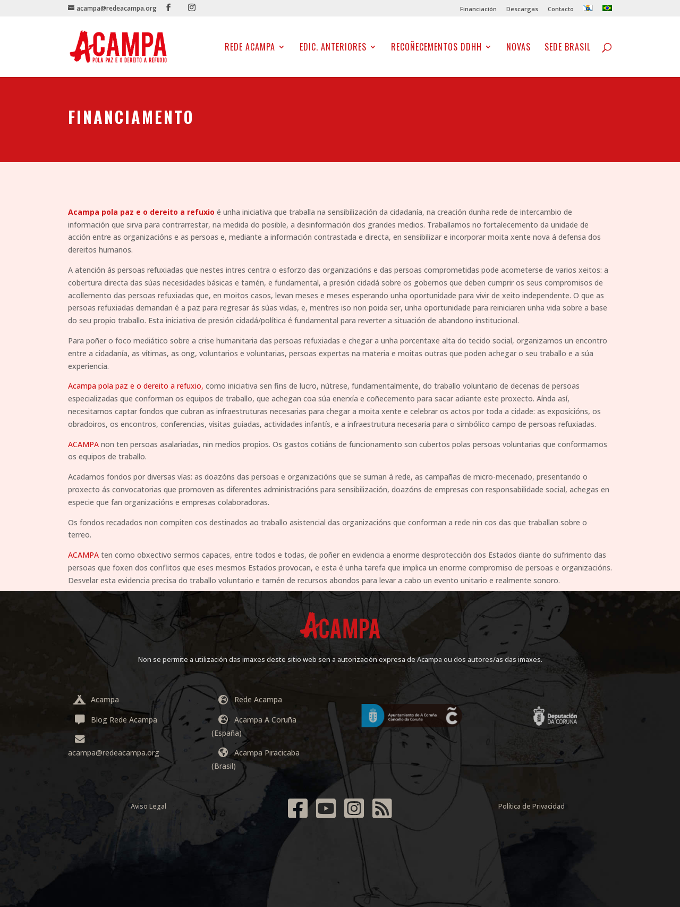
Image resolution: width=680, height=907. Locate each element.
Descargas (522, 9)
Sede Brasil (568, 48)
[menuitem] (588, 10)
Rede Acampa (250, 48)
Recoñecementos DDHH (436, 48)
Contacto (561, 9)
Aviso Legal (148, 806)
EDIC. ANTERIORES (333, 48)
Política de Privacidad (531, 806)
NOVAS (518, 48)
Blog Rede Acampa (115, 720)
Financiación (478, 9)
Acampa (96, 699)
